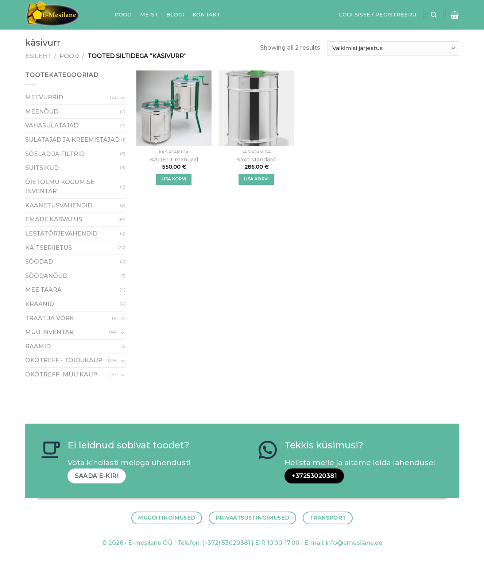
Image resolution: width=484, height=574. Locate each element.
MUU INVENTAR (49, 332)
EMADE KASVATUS (53, 219)
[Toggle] (122, 97)
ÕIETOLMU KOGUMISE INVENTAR (59, 187)
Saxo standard (256, 159)
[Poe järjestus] (393, 48)
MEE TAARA (43, 290)
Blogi (175, 14)
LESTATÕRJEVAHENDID (61, 233)
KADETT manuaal (174, 159)
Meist (149, 14)
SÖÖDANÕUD (46, 275)
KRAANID (39, 304)
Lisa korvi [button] (174, 178)
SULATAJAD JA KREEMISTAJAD (72, 139)
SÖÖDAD (39, 262)
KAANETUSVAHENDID (58, 205)
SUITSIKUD (42, 167)
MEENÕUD (41, 111)
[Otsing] (434, 15)
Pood (123, 14)
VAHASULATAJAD (51, 125)
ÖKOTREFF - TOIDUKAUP (63, 360)
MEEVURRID (44, 97)
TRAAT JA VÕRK (49, 318)
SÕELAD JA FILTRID (55, 153)
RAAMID (38, 346)
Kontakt (207, 14)
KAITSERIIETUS (48, 247)
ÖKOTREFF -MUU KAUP (61, 374)
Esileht (38, 56)
